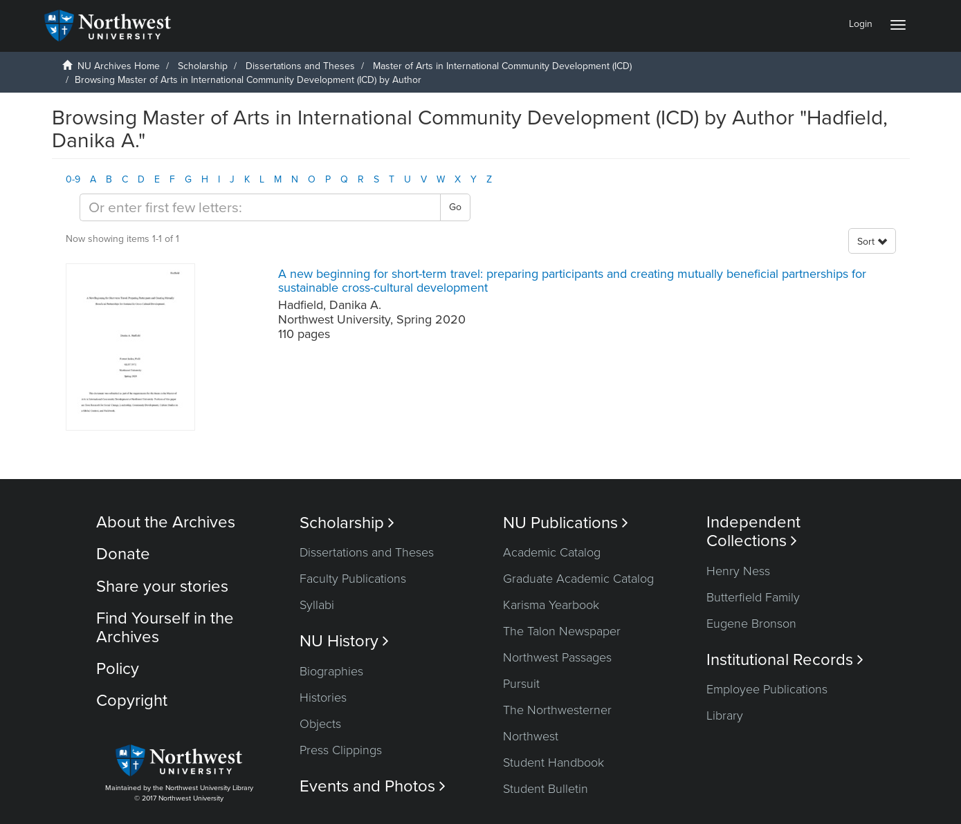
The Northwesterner (557, 710)
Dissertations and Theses (300, 66)
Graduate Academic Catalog (578, 578)
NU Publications (565, 523)
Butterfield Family (753, 597)
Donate (123, 554)
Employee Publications (766, 689)
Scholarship (203, 66)
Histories (323, 697)
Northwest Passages (557, 657)
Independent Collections (753, 531)
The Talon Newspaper (562, 631)
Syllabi (317, 604)
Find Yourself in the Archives (165, 627)
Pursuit (521, 683)
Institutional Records (784, 660)
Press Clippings (341, 750)
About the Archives (165, 522)
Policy (117, 669)
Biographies (331, 671)
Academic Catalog (552, 552)
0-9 (73, 179)
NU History (344, 641)
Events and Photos (373, 786)
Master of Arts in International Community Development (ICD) (502, 66)
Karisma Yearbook (551, 604)
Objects (320, 723)
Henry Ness (738, 571)
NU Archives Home (118, 66)
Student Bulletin (545, 788)
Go (455, 207)
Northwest (530, 736)
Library (724, 715)
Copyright (131, 701)
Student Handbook (553, 762)
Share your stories (162, 587)
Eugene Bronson (751, 623)
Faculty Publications (353, 578)
